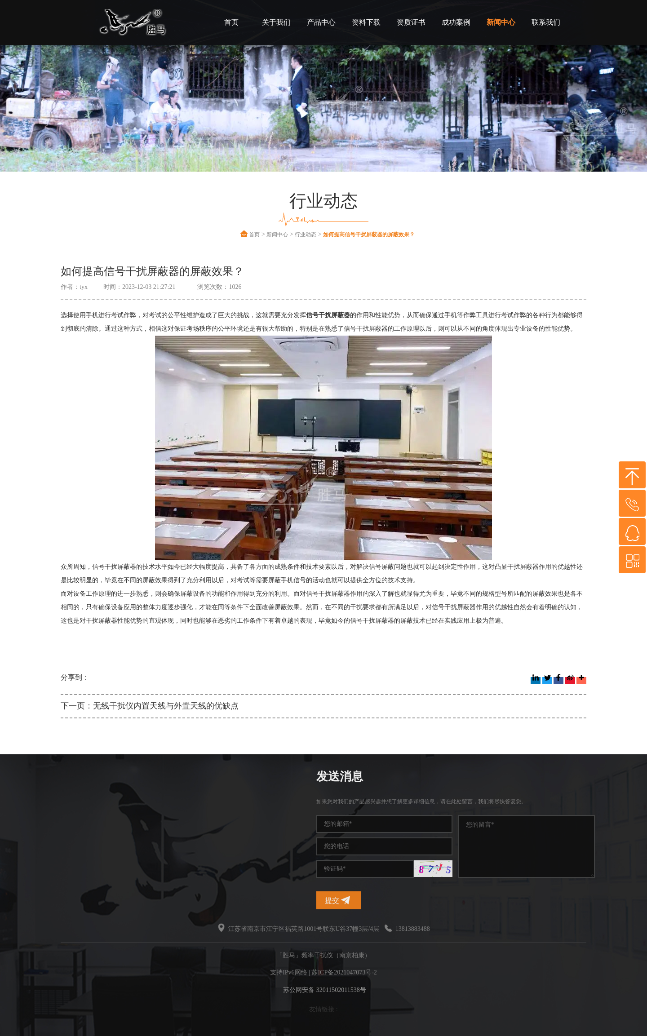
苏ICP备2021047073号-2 (344, 972)
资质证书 (411, 22)
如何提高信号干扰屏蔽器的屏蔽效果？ (369, 234)
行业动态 (305, 234)
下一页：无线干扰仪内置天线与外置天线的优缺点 (150, 705)
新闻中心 (501, 22)
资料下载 (366, 22)
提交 (592, 900)
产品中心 (321, 22)
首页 (231, 22)
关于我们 (276, 22)
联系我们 (546, 22)
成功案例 (456, 22)
